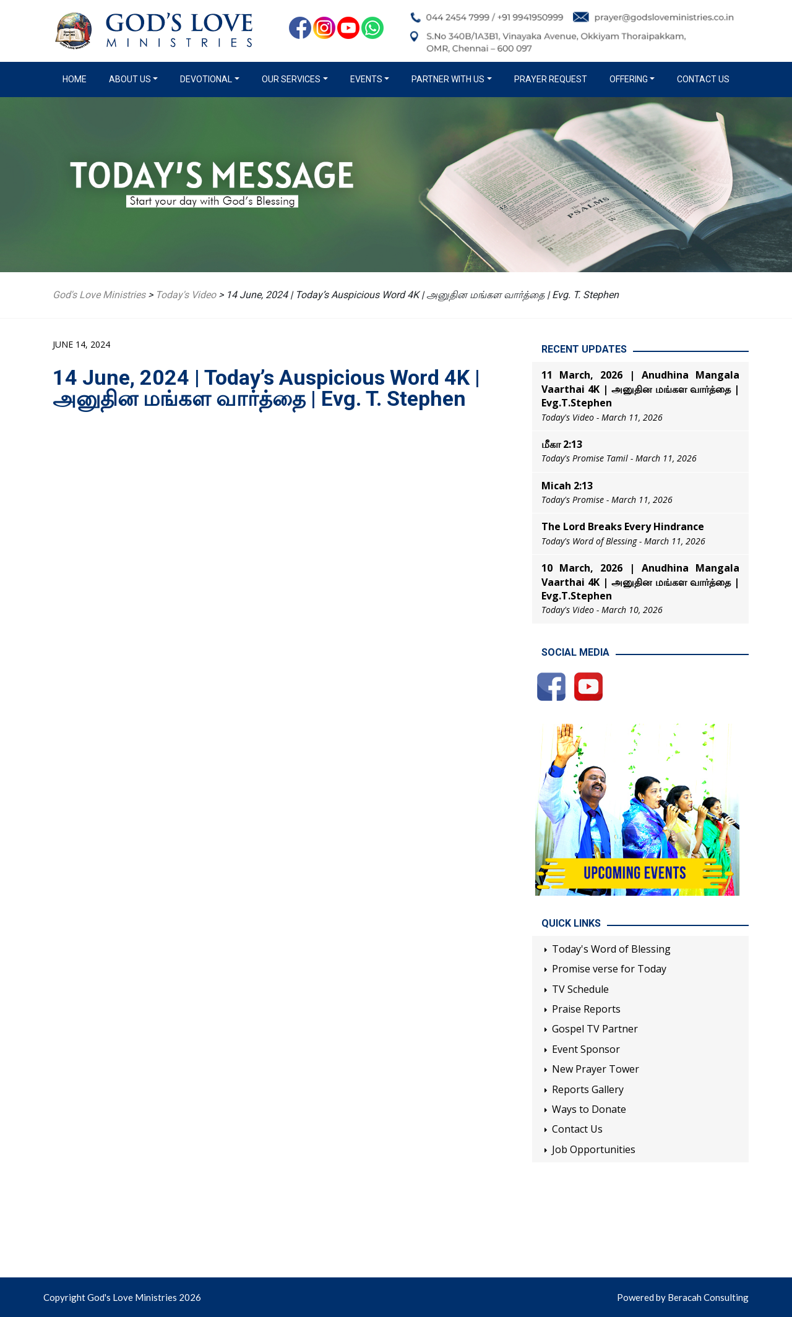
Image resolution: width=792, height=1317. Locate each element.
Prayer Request (550, 79)
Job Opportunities (593, 1149)
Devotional (206, 79)
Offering (628, 79)
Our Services (291, 79)
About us (130, 79)
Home (77, 78)
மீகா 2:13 (561, 444)
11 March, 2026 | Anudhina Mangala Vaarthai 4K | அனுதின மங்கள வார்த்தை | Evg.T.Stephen (640, 389)
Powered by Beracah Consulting (683, 1297)
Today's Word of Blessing (611, 949)
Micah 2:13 (567, 485)
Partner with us (447, 79)
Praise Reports (586, 1009)
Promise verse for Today (609, 969)
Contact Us (703, 79)
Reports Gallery (588, 1089)
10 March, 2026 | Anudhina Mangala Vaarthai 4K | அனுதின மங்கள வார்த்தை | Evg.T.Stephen (640, 582)
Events (366, 79)
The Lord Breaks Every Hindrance (622, 526)
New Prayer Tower (595, 1069)
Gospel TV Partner (595, 1029)
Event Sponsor (586, 1049)
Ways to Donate (589, 1109)
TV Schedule (580, 989)
